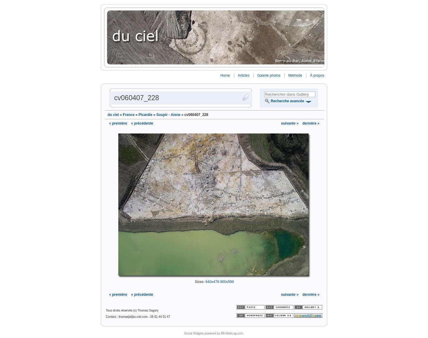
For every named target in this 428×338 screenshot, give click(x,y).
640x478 (212, 282)
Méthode (295, 75)
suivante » (290, 123)
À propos (317, 75)
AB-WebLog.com (232, 333)
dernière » (311, 123)
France (128, 115)
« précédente (142, 123)
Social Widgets (194, 333)
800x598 (227, 282)
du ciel (113, 115)
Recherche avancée (287, 101)
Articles (243, 75)
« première (118, 123)
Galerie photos (269, 75)
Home (225, 75)
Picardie (145, 115)
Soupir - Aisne (168, 115)
